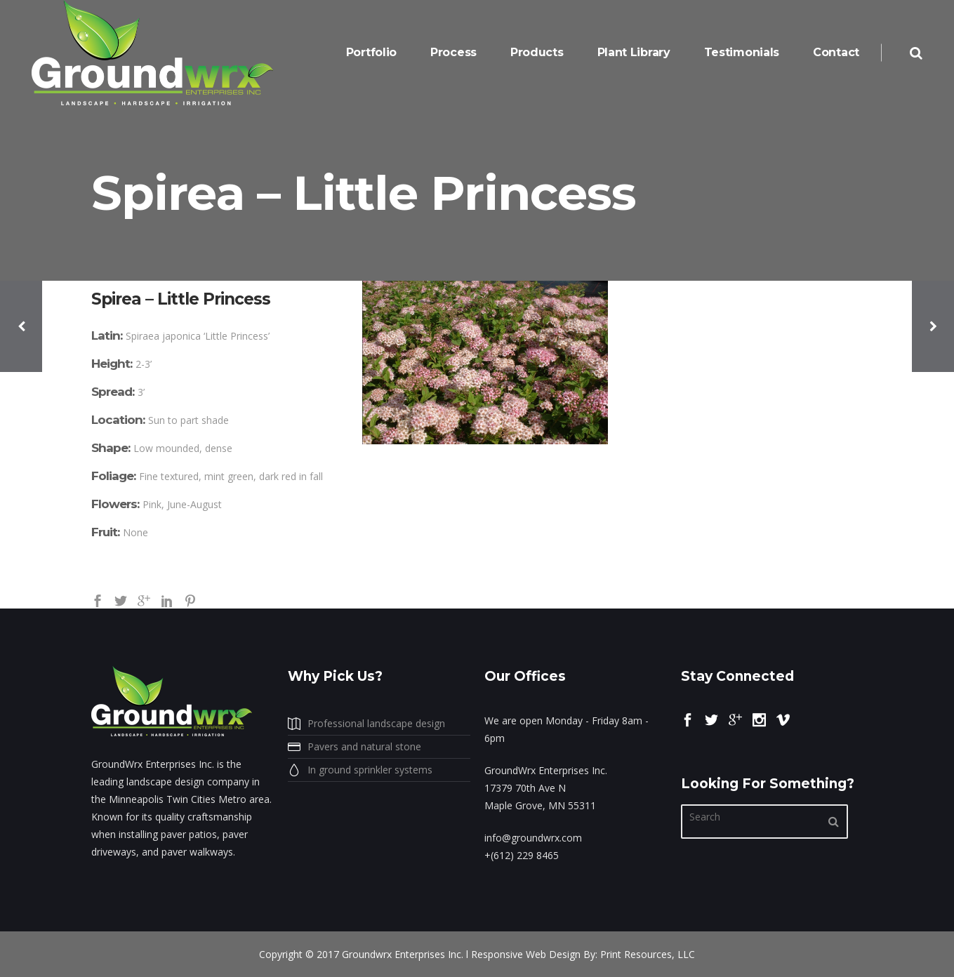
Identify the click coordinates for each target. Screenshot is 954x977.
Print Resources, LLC (647, 954)
